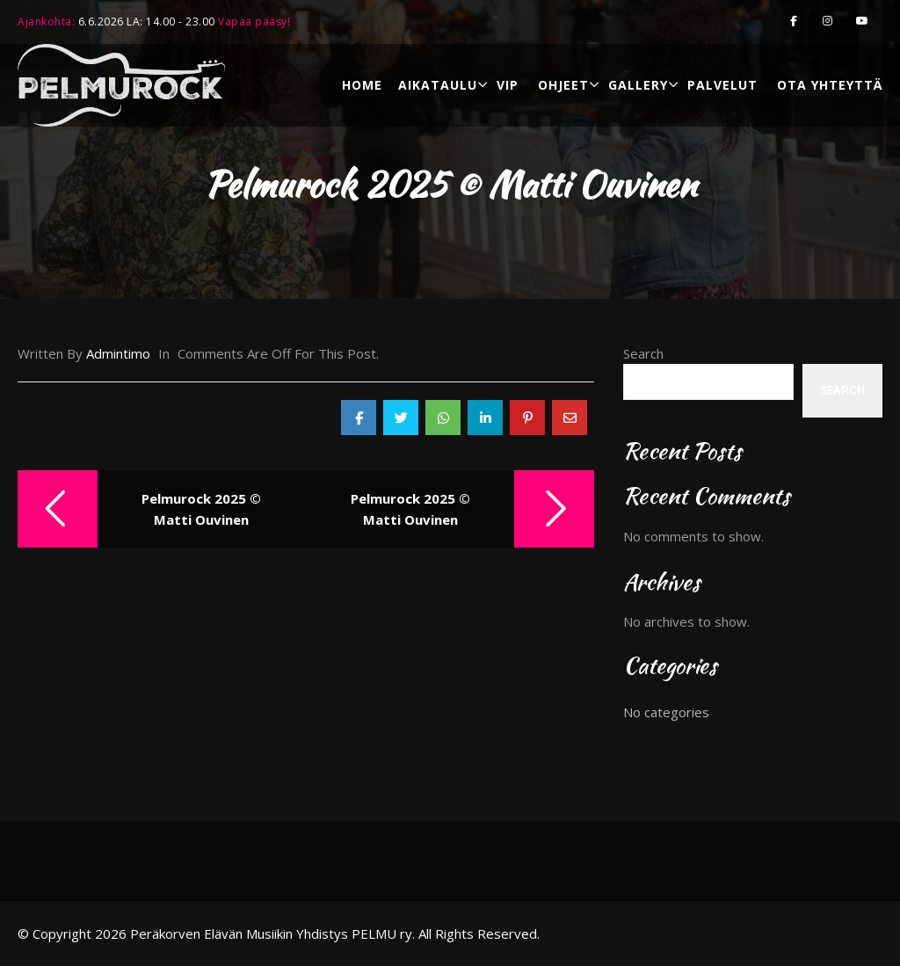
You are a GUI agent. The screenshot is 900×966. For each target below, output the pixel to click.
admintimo (118, 353)
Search (643, 353)
